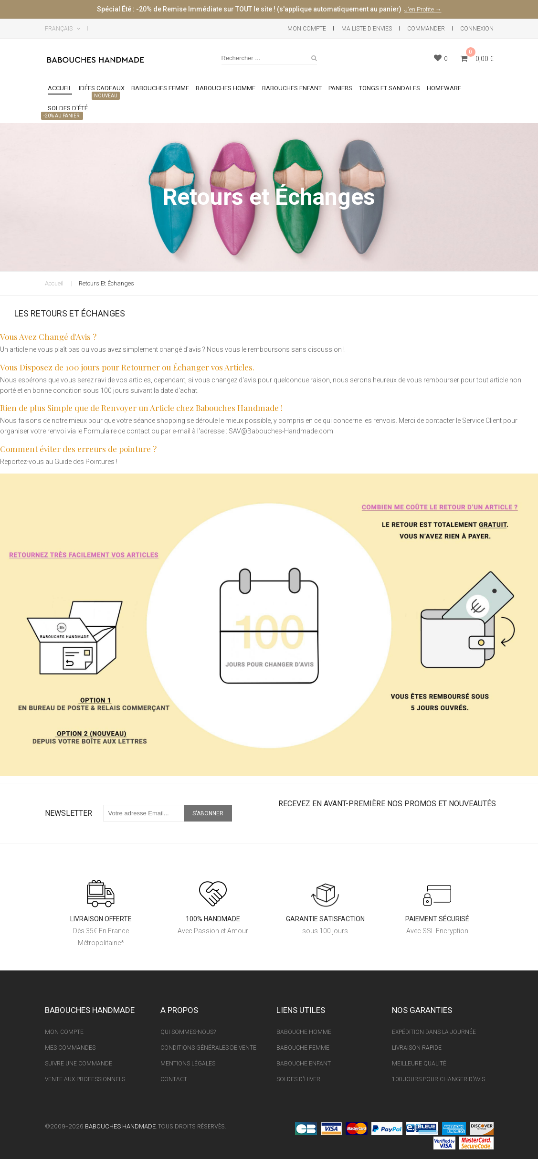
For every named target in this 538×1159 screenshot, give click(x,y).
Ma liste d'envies (366, 28)
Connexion (477, 28)
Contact (173, 1079)
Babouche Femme (302, 1047)
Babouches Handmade (120, 1126)
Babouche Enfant (303, 1063)
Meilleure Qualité (419, 1063)
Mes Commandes (70, 1047)
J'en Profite (419, 9)
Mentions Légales (187, 1063)
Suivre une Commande (78, 1063)
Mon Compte (306, 28)
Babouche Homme (303, 1032)
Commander (426, 28)
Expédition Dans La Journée (434, 1032)
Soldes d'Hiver (298, 1079)
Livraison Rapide (417, 1047)
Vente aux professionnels (85, 1079)
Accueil (54, 283)
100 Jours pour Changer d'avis (438, 1079)
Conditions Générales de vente (208, 1047)
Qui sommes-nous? (188, 1032)
